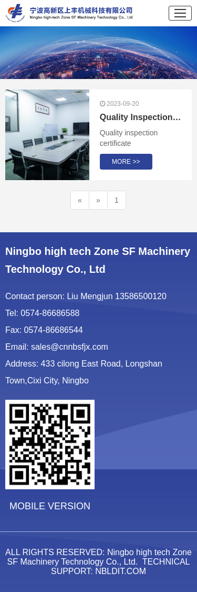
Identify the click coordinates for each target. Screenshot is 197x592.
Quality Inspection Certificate (140, 117)
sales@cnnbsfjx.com (69, 346)
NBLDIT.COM (120, 571)
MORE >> (126, 161)
